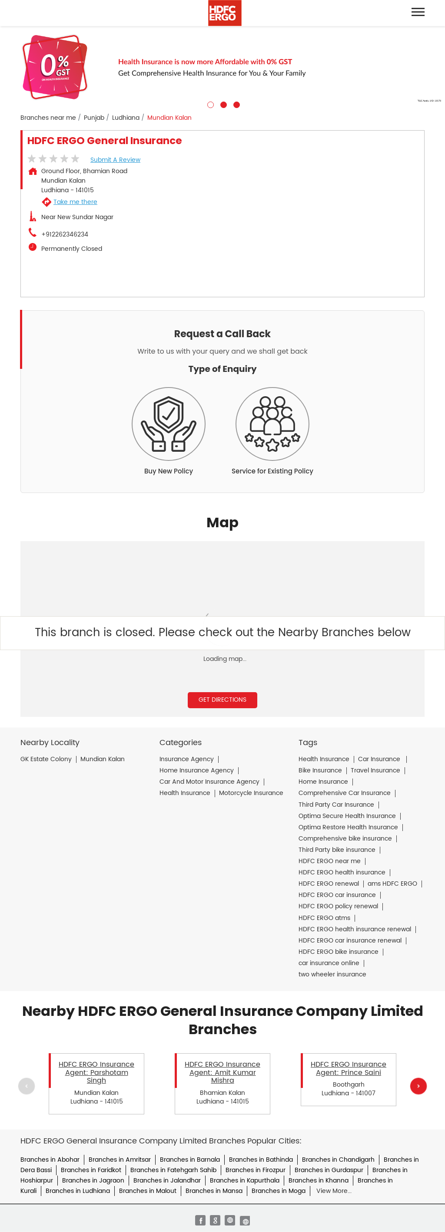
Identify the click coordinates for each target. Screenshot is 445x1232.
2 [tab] (222, 104)
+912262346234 (64, 235)
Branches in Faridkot (91, 1170)
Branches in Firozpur (256, 1170)
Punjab (94, 118)
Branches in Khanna (319, 1181)
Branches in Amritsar (120, 1160)
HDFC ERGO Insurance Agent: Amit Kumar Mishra (222, 1072)
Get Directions (222, 700)
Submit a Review (115, 160)
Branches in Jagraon (93, 1181)
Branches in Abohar (50, 1160)
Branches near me (48, 118)
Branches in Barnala (190, 1160)
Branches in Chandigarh (338, 1160)
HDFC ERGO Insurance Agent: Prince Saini (348, 1068)
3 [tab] (235, 104)
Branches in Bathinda (261, 1160)
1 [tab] (209, 104)
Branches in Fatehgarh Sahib (173, 1170)
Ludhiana (125, 118)
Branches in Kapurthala (244, 1181)
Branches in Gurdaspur (329, 1170)
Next (418, 1086)
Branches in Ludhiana (78, 1191)
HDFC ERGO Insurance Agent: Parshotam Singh (96, 1072)
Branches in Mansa (214, 1191)
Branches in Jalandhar (167, 1181)
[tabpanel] (222, 67)
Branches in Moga (279, 1191)
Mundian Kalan (102, 759)
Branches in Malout (147, 1191)
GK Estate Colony (46, 759)
